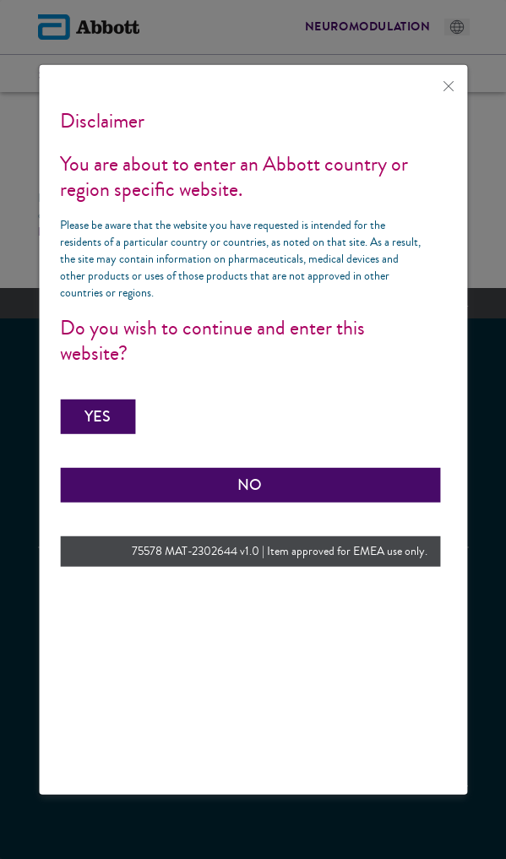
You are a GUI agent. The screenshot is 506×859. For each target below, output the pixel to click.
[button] (97, 416)
